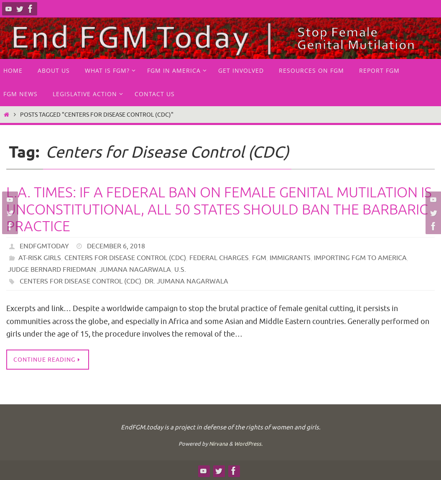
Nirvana (218, 443)
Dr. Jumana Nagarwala (186, 281)
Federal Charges (219, 258)
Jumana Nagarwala (135, 270)
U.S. (180, 270)
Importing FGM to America (360, 258)
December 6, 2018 (116, 246)
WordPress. (248, 443)
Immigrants (290, 258)
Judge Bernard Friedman (52, 270)
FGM (259, 258)
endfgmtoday (44, 246)
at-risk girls (39, 258)
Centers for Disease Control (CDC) (125, 258)
